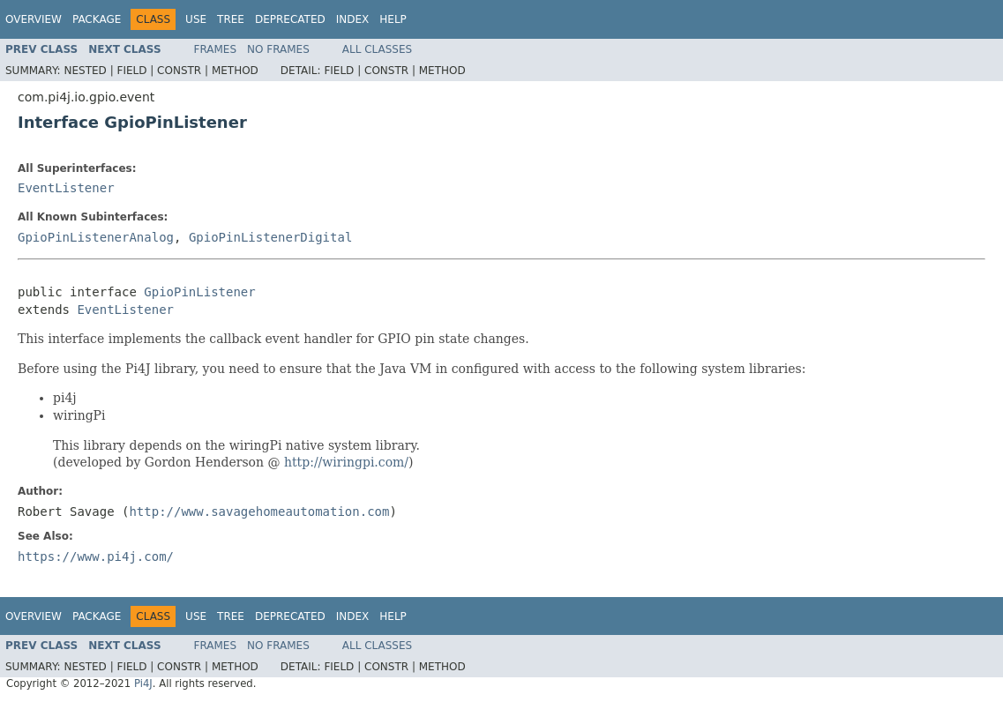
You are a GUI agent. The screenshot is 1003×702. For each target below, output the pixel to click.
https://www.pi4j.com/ (96, 556)
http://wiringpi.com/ (346, 462)
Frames (215, 49)
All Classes (377, 49)
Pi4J (143, 683)
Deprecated (290, 19)
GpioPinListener (199, 292)
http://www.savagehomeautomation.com (259, 511)
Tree (230, 19)
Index (353, 19)
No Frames (278, 49)
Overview (33, 19)
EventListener (66, 188)
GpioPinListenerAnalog (96, 237)
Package (96, 19)
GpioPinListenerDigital (270, 237)
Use (195, 19)
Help (393, 19)
